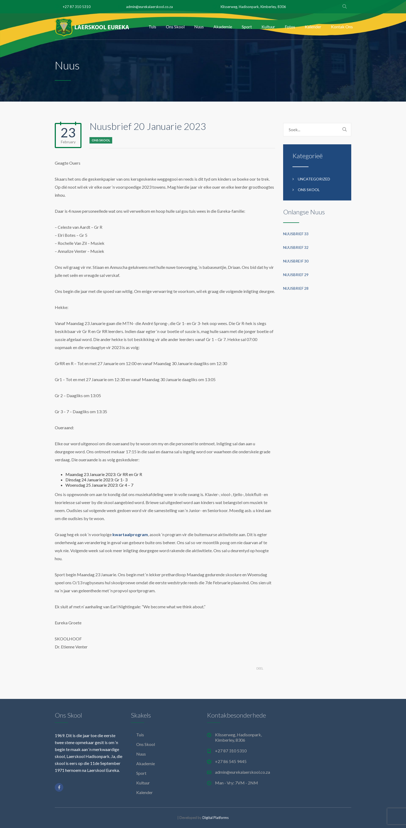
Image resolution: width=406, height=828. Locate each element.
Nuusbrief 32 (296, 247)
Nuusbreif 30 (296, 261)
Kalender (313, 26)
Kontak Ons (342, 26)
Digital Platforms (215, 817)
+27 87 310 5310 (77, 7)
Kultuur (268, 26)
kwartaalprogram (130, 534)
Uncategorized (314, 179)
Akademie (222, 26)
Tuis (152, 26)
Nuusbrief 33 (296, 233)
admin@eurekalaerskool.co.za (149, 7)
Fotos (290, 26)
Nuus (199, 26)
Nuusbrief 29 (296, 274)
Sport (247, 26)
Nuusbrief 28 (296, 288)
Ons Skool (175, 26)
